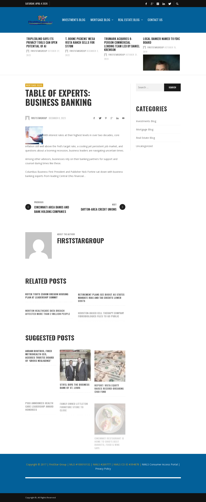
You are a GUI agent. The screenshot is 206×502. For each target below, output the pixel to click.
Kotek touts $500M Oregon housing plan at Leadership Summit (46, 301)
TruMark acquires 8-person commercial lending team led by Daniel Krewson (122, 44)
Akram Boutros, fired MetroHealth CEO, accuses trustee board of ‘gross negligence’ (39, 361)
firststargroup (39, 51)
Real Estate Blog (145, 137)
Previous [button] (22, 55)
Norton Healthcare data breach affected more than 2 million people (47, 318)
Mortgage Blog (34, 85)
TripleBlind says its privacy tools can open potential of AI (41, 42)
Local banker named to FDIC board (161, 41)
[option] (44, 54)
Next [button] (183, 55)
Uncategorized (144, 146)
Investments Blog (146, 121)
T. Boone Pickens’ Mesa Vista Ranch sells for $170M (80, 42)
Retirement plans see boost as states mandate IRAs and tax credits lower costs (101, 304)
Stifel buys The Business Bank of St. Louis (74, 392)
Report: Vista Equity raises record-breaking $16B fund (109, 395)
